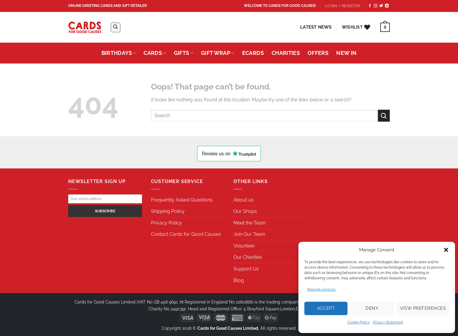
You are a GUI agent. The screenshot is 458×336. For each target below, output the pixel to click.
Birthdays (119, 53)
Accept (326, 308)
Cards (155, 53)
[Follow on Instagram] (375, 6)
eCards (253, 53)
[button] (446, 250)
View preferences (423, 308)
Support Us (246, 269)
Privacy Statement (388, 322)
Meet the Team (249, 223)
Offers (318, 53)
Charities (286, 53)
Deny (371, 308)
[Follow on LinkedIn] (387, 6)
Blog (238, 280)
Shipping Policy (168, 211)
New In (346, 53)
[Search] (115, 27)
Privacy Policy (166, 223)
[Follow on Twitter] (381, 6)
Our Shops (245, 211)
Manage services (321, 289)
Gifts (183, 53)
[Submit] (384, 115)
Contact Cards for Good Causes (186, 234)
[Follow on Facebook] (370, 6)
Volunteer (244, 246)
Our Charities (247, 257)
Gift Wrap (217, 53)
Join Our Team (249, 234)
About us (243, 200)
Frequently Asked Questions (182, 200)
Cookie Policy (359, 322)
